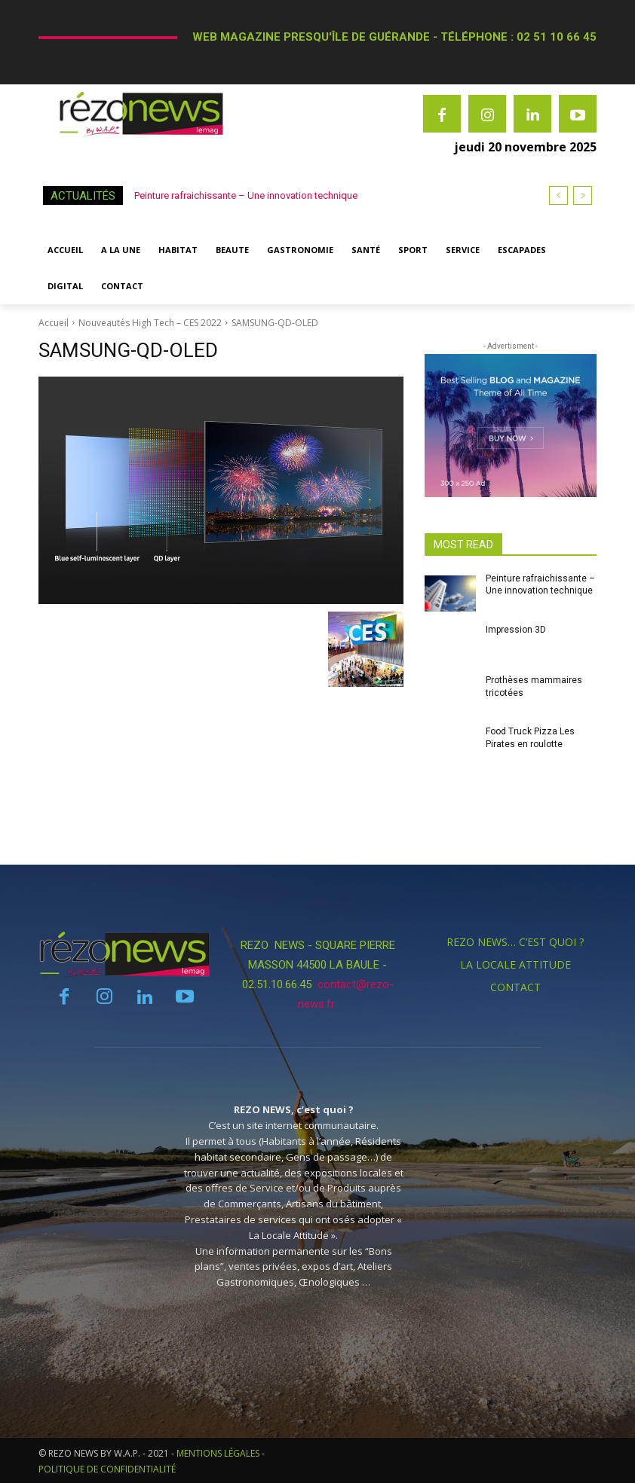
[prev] (558, 195)
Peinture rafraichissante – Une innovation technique (245, 195)
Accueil (53, 322)
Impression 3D (516, 629)
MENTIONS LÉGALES (217, 1453)
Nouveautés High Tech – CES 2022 (150, 322)
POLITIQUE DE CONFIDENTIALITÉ (107, 1469)
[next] (582, 195)
